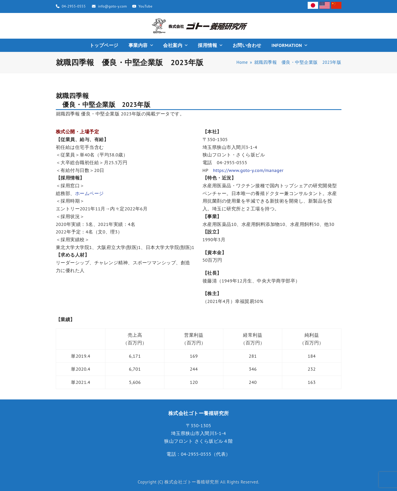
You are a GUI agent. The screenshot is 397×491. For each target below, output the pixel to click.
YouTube (145, 6)
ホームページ (89, 193)
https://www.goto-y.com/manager (248, 170)
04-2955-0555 (74, 6)
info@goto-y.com (112, 6)
